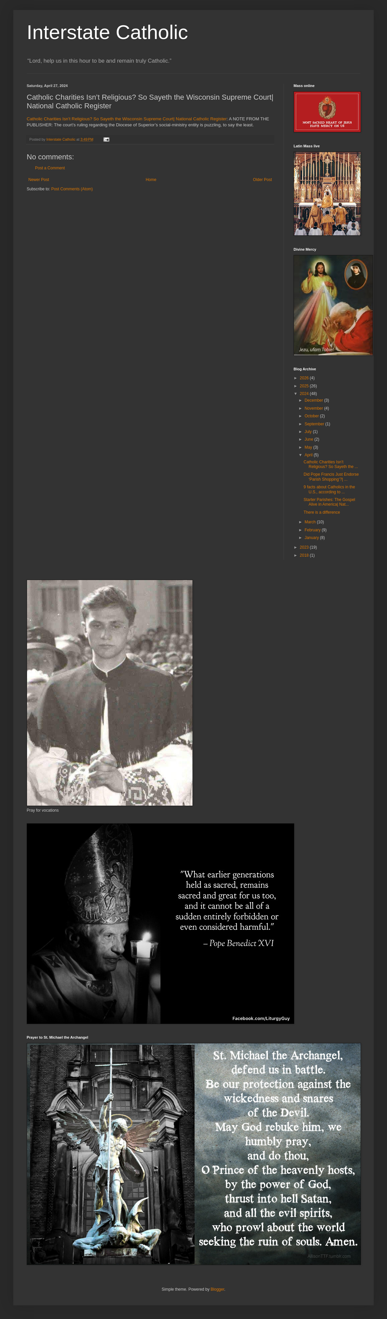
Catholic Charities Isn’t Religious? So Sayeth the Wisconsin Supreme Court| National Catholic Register (127, 118)
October (312, 416)
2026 (305, 378)
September (315, 424)
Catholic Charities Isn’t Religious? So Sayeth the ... (331, 464)
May (309, 447)
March (311, 522)
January (312, 537)
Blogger (217, 1289)
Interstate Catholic (107, 32)
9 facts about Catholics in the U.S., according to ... (329, 489)
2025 (305, 386)
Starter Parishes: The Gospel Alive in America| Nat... (329, 502)
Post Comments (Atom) (72, 189)
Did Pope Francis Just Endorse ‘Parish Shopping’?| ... (331, 476)
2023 (305, 547)
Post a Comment (50, 168)
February (313, 530)
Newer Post (38, 179)
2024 (305, 393)
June (309, 439)
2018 (305, 555)
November (314, 408)
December (314, 400)
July (309, 431)
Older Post (262, 179)
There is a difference (322, 512)
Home (151, 179)
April (309, 455)
